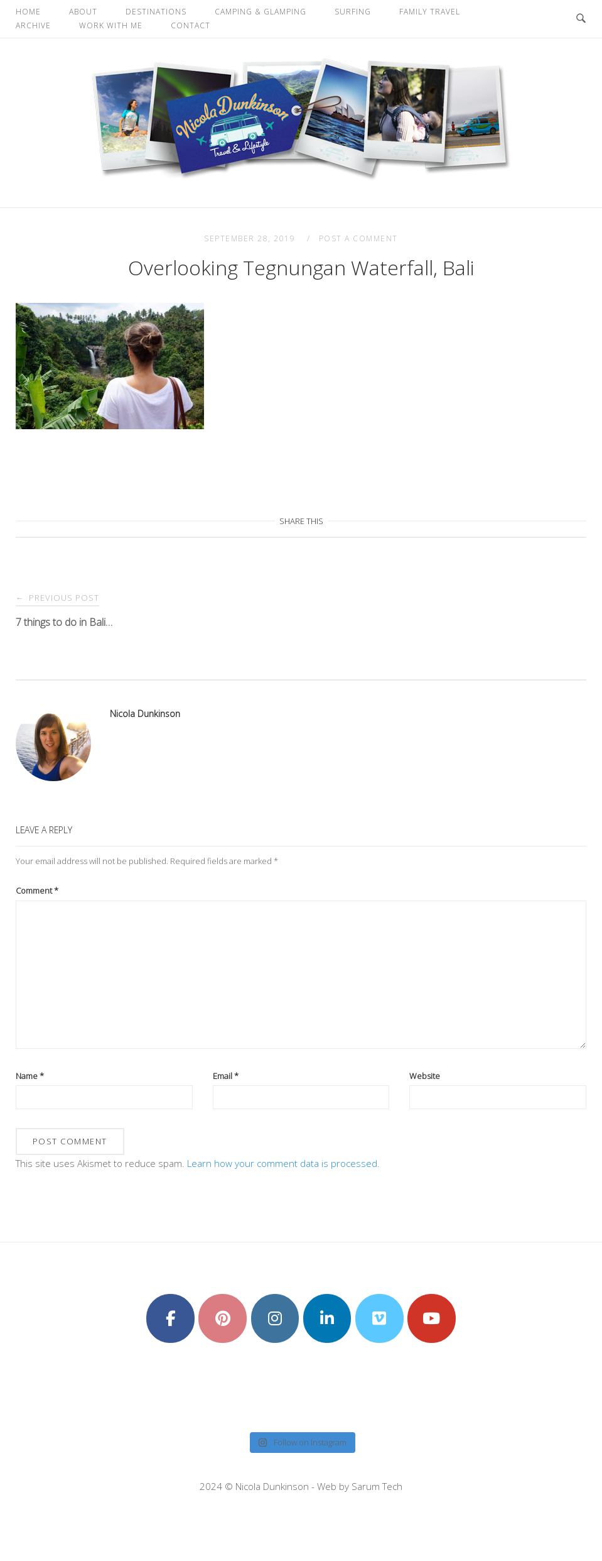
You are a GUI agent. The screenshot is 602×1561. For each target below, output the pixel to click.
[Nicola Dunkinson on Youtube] (431, 1318)
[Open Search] (581, 19)
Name (30, 1076)
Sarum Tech (377, 1486)
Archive (33, 25)
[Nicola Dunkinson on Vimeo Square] (379, 1318)
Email (226, 1076)
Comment (37, 890)
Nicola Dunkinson (145, 714)
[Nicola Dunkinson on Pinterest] (222, 1318)
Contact (190, 25)
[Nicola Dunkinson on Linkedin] (327, 1318)
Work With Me (110, 25)
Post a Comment (358, 238)
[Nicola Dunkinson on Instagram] (275, 1318)
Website (424, 1076)
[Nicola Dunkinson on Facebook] (170, 1318)
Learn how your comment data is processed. (283, 1163)
